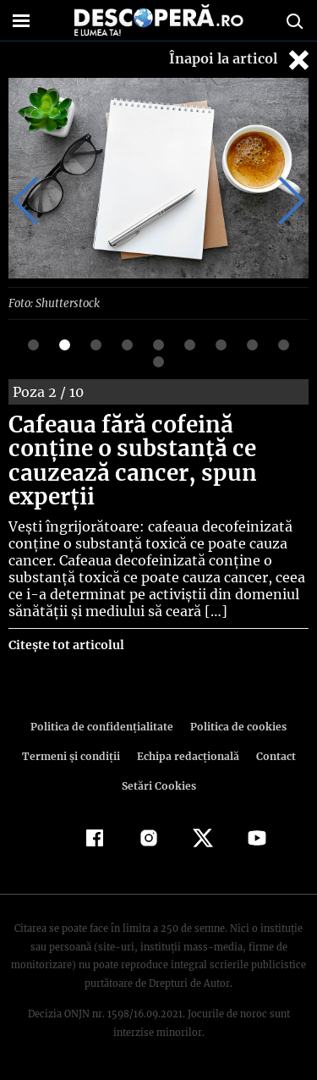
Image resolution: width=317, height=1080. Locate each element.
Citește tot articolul (65, 644)
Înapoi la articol (241, 59)
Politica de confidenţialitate (104, 725)
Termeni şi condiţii (72, 755)
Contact (273, 755)
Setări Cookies (158, 785)
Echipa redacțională (187, 755)
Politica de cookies (235, 725)
